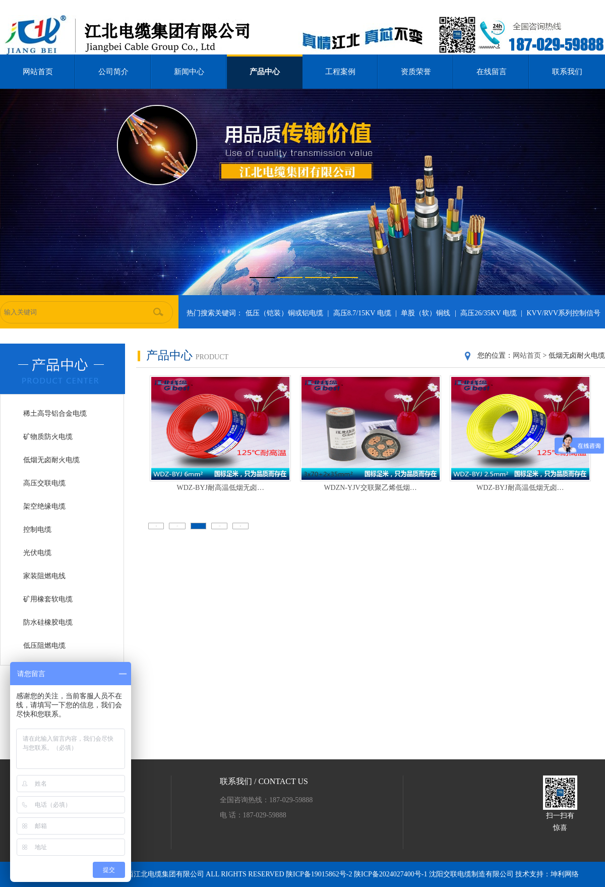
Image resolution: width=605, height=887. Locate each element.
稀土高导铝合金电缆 (55, 413)
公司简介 (113, 72)
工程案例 (340, 72)
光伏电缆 (37, 553)
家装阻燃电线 (44, 576)
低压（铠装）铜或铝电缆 (284, 313)
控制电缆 (37, 529)
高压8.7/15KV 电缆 (362, 313)
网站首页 (38, 72)
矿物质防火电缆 (48, 436)
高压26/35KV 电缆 (488, 313)
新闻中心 (189, 72)
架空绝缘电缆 (44, 506)
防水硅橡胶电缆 (48, 622)
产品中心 (265, 72)
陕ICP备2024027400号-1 (391, 874)
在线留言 (491, 72)
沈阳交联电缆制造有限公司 (471, 874)
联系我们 (567, 72)
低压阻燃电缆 (44, 645)
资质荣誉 (416, 72)
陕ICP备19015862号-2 (320, 874)
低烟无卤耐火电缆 (51, 460)
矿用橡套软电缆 (48, 599)
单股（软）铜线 (425, 313)
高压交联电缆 (44, 483)
